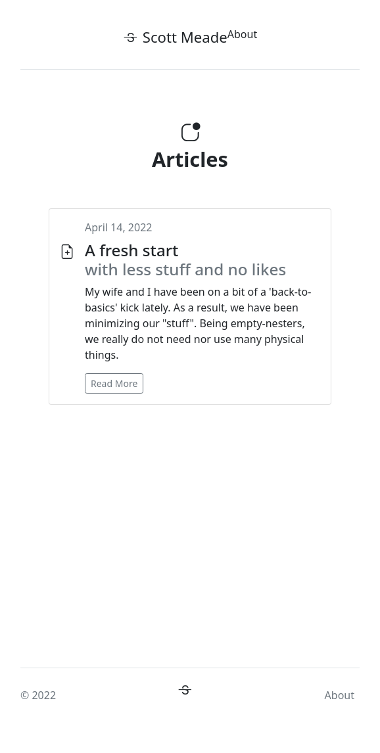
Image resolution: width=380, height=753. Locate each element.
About (242, 34)
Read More (114, 383)
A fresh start (185, 259)
